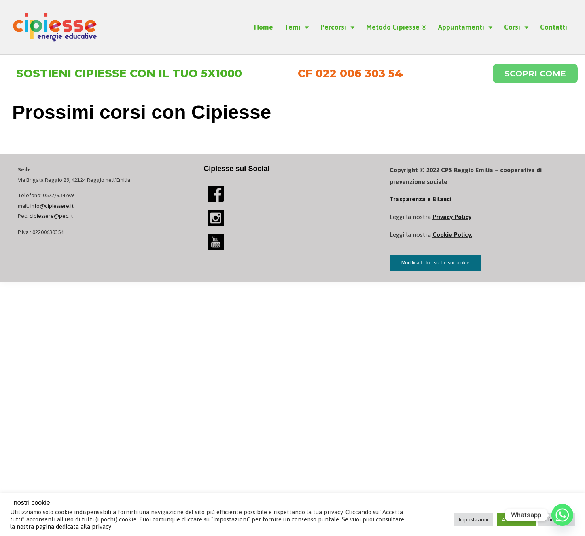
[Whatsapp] (562, 515)
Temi (296, 27)
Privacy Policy (451, 217)
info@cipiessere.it (52, 206)
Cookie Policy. (452, 235)
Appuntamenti (465, 27)
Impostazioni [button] (473, 520)
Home (263, 27)
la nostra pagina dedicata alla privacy (60, 526)
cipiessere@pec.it (52, 216)
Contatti (553, 27)
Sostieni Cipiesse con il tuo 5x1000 (131, 73)
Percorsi (337, 27)
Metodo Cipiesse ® (396, 27)
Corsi (516, 27)
